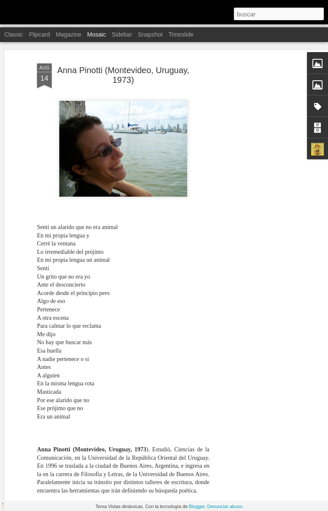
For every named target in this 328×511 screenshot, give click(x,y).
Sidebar (122, 34)
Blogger (196, 506)
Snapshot (150, 34)
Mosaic (96, 34)
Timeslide (181, 34)
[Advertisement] (256, 161)
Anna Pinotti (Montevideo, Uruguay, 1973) (123, 44)
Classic (13, 34)
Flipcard (39, 34)
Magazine (69, 34)
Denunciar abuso (224, 506)
